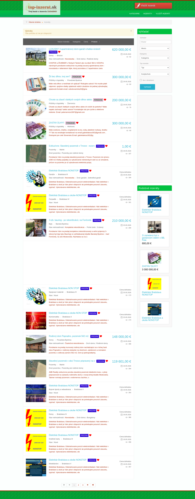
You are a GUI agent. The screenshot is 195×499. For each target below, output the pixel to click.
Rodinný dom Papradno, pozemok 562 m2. (69, 336)
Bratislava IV (64, 199)
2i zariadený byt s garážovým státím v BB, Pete (153, 237)
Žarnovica (71, 103)
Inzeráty (147, 14)
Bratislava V (79, 389)
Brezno (59, 55)
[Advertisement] (78, 263)
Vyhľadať (143, 38)
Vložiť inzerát (148, 5)
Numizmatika (54, 317)
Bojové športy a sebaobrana (60, 389)
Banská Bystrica (62, 224)
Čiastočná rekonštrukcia (74, 343)
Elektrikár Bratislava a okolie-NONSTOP (68, 195)
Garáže (52, 174)
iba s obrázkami (148, 80)
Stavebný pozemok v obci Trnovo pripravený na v (72, 361)
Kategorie (134, 14)
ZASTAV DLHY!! (56, 123)
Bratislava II (67, 317)
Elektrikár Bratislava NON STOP (64, 288)
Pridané (94, 42)
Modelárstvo (53, 464)
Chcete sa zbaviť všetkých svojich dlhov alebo (70, 99)
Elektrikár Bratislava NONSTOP (64, 170)
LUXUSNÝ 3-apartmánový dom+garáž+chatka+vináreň (74, 49)
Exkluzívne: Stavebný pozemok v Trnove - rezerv (72, 146)
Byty (50, 224)
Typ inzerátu (144, 63)
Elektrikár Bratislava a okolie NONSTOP (67, 410)
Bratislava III (63, 174)
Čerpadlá (52, 199)
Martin (62, 150)
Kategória (77, 42)
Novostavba (69, 59)
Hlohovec (71, 126)
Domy (51, 55)
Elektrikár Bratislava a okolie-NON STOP (68, 313)
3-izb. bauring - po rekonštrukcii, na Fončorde (70, 220)
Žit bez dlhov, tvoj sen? (59, 76)
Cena (86, 42)
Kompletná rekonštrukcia (74, 227)
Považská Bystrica (74, 80)
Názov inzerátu (64, 42)
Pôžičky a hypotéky (56, 80)
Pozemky (52, 150)
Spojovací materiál (56, 292)
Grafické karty (54, 439)
